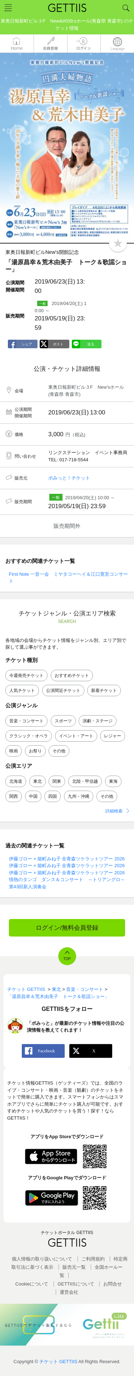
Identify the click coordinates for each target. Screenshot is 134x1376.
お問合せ (112, 1284)
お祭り (35, 750)
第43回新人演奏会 (27, 886)
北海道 (15, 781)
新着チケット (104, 690)
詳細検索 (114, 811)
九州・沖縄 (78, 796)
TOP (66, 959)
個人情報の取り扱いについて (42, 1259)
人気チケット (22, 690)
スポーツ (63, 720)
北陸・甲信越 (85, 781)
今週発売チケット (26, 675)
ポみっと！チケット (69, 478)
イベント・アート (76, 735)
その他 (59, 750)
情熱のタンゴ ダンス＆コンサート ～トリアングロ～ (67, 879)
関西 (13, 796)
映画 (13, 750)
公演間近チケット (63, 690)
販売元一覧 (74, 1267)
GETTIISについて (76, 1284)
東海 (113, 781)
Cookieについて (31, 1284)
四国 (52, 796)
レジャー (112, 735)
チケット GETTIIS (58, 1361)
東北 (37, 781)
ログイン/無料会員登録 (67, 927)
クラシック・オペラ (28, 735)
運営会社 (69, 1292)
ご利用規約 (93, 1259)
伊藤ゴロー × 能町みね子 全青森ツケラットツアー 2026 (67, 858)
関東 (57, 781)
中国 (33, 796)
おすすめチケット (72, 675)
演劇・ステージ (98, 720)
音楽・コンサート (26, 720)
